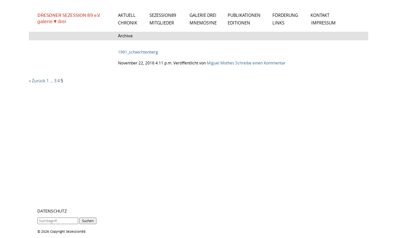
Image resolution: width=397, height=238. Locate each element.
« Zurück (37, 81)
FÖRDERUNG (285, 15)
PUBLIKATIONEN (244, 15)
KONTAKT (320, 15)
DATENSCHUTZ (52, 211)
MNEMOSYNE (203, 23)
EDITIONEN (239, 23)
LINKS (278, 23)
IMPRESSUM (323, 23)
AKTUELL (127, 15)
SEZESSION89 (162, 15)
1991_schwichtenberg (138, 52)
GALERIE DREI (203, 15)
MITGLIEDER (161, 23)
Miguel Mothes (220, 63)
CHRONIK (127, 23)
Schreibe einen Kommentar (260, 63)
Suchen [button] (88, 220)
